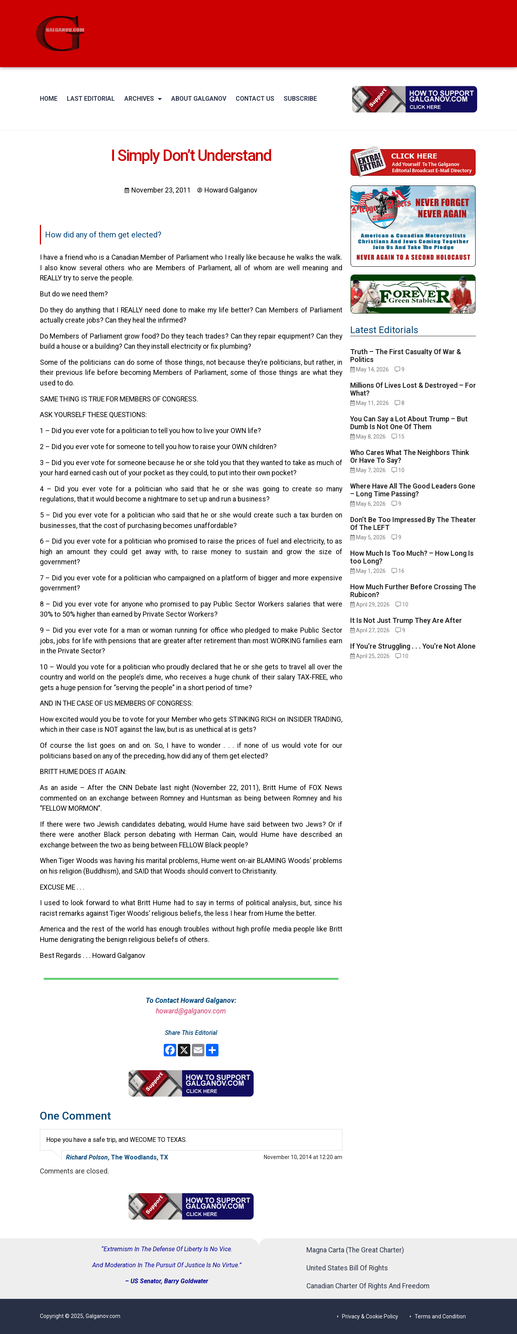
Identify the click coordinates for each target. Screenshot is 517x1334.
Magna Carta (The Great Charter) (355, 1250)
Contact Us (255, 98)
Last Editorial (91, 98)
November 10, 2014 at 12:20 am (303, 1157)
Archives (143, 99)
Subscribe (300, 98)
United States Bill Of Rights (347, 1268)
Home (48, 98)
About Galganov (198, 98)
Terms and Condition (440, 1316)
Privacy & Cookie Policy (370, 1316)
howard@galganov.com (191, 1011)
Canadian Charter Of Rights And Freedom (367, 1286)
